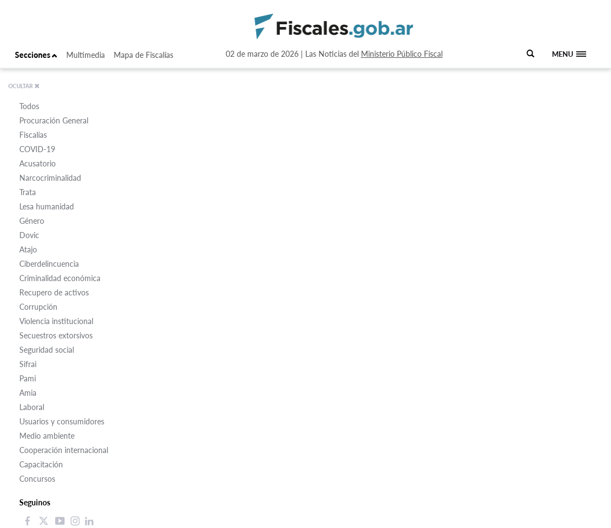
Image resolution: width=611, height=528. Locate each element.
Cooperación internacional (63, 450)
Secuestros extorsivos (56, 335)
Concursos (37, 478)
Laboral (31, 407)
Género (31, 220)
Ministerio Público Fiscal (402, 53)
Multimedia (85, 55)
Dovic (29, 235)
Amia (27, 392)
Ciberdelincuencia (49, 263)
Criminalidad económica (59, 278)
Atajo (28, 249)
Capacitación (41, 464)
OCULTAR (24, 86)
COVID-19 (37, 149)
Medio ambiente (47, 435)
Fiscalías (33, 134)
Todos (29, 106)
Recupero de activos (54, 292)
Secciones (36, 55)
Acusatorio (37, 163)
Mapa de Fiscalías (143, 55)
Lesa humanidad (46, 206)
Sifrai (27, 364)
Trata (27, 192)
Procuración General (53, 120)
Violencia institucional (56, 321)
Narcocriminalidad (50, 177)
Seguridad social (46, 349)
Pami (27, 378)
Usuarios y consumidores (61, 421)
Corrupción (38, 306)
